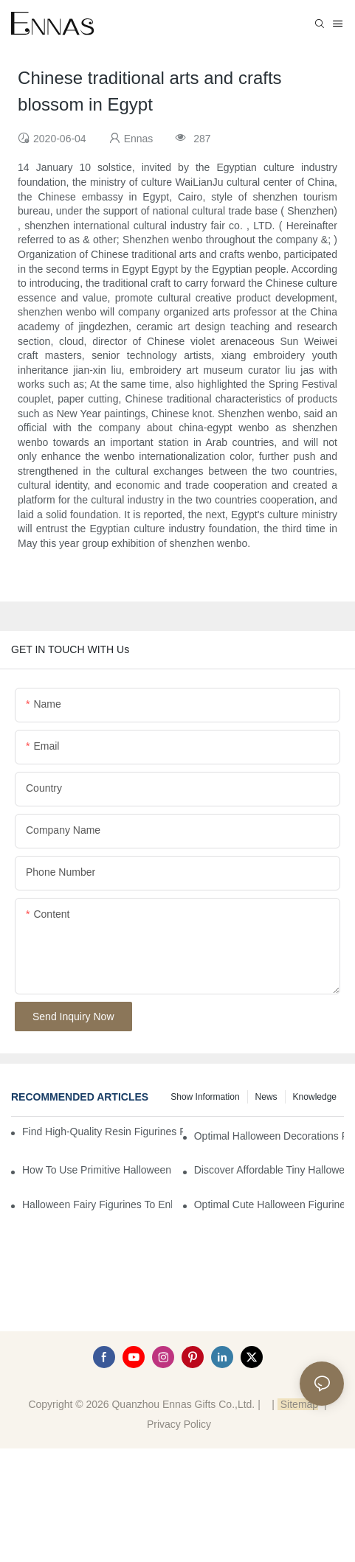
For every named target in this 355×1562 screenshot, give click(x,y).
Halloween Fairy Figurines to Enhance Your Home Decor (97, 1204)
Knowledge (315, 1097)
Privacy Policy (179, 1424)
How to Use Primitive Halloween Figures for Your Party (97, 1170)
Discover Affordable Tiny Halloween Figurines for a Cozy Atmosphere (269, 1170)
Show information (204, 1097)
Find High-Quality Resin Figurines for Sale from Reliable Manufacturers (102, 1131)
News (266, 1097)
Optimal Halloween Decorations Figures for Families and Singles (269, 1136)
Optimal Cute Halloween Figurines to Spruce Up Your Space (269, 1204)
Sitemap (298, 1404)
